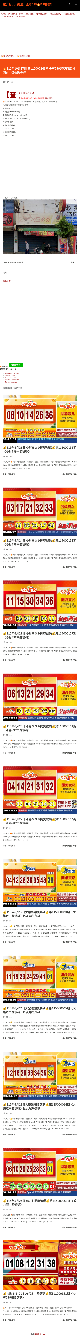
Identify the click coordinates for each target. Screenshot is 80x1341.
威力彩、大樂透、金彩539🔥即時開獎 (27, 4)
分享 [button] (72, 262)
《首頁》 (3, 14)
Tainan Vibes (10, 375)
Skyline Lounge (11, 382)
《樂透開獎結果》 (41, 14)
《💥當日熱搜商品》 (7, 56)
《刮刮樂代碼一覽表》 (15, 14)
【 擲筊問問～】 (36, 98)
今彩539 (13, 262)
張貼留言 (7, 281)
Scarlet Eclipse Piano (13, 380)
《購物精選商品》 (55, 14)
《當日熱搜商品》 (69, 14)
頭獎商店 (20, 262)
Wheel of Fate (10, 377)
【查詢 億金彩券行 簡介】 (27, 93)
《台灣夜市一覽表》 (7, 16)
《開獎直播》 (29, 14)
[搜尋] (69, 4)
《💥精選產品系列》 (23, 56)
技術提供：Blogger (40, 1334)
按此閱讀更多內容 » (69, 474)
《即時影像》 (21, 16)
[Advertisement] (40, 36)
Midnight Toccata (12, 373)
